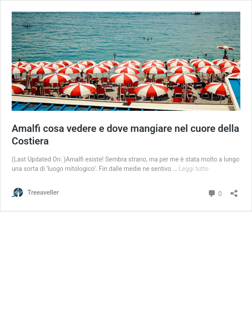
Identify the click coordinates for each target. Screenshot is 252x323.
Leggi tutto (193, 168)
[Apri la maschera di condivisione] (234, 190)
